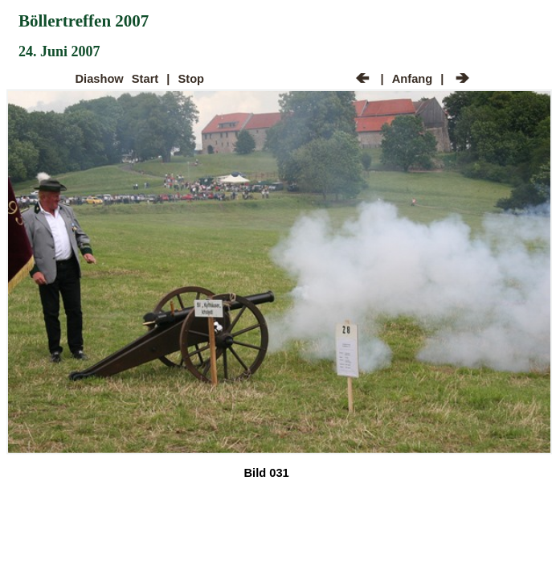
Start (145, 78)
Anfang (412, 78)
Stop (191, 78)
